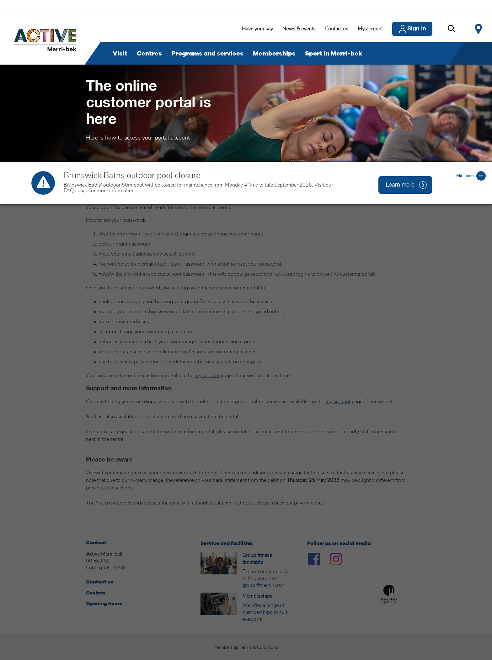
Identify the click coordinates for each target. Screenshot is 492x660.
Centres (149, 53)
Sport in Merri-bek (333, 53)
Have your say (257, 28)
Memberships (274, 53)
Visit (120, 53)
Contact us (336, 28)
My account (370, 28)
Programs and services (207, 53)
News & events (299, 28)
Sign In (416, 29)
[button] (451, 28)
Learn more (400, 185)
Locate (478, 28)
